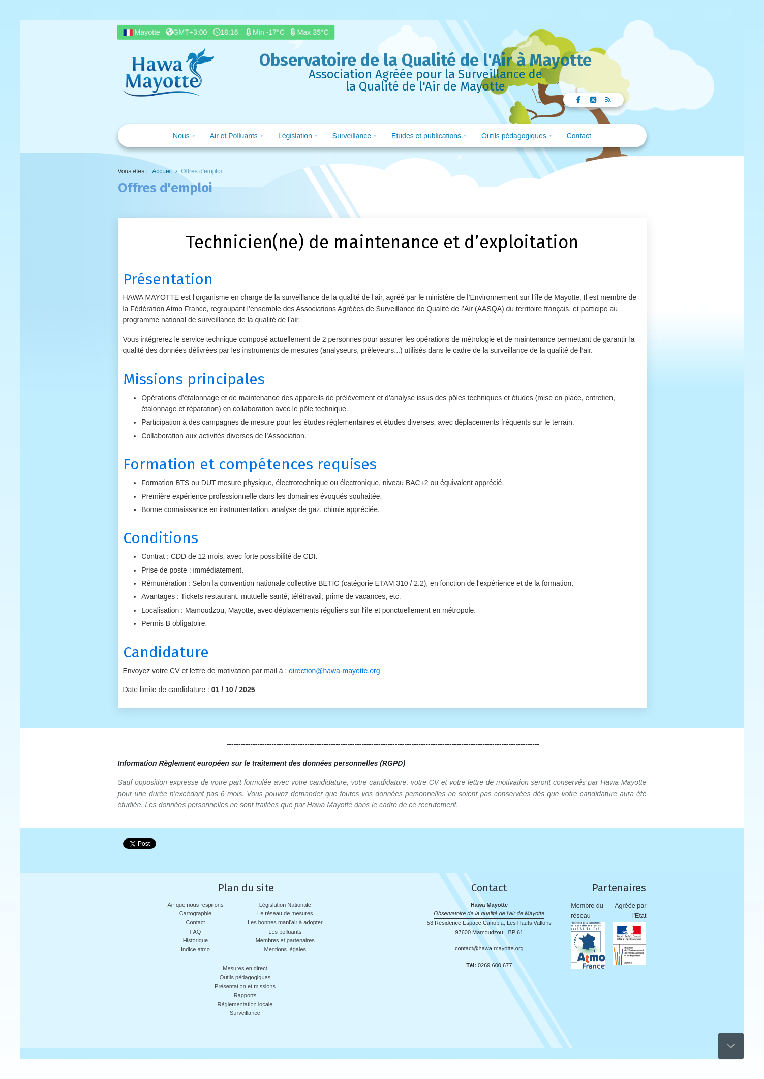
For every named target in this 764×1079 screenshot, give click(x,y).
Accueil (162, 171)
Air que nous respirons (195, 905)
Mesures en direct (245, 968)
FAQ (195, 931)
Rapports (245, 995)
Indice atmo (195, 949)
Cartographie (195, 913)
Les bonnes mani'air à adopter (285, 922)
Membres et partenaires (285, 940)
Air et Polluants (234, 136)
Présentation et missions (245, 986)
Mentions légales (285, 949)
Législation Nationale (285, 905)
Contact (579, 136)
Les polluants (284, 931)
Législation (295, 136)
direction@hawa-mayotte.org (334, 671)
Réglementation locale (245, 1004)
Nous (181, 136)
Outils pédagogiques (513, 136)
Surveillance (351, 136)
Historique (195, 940)
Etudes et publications (426, 136)
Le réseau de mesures (285, 913)
